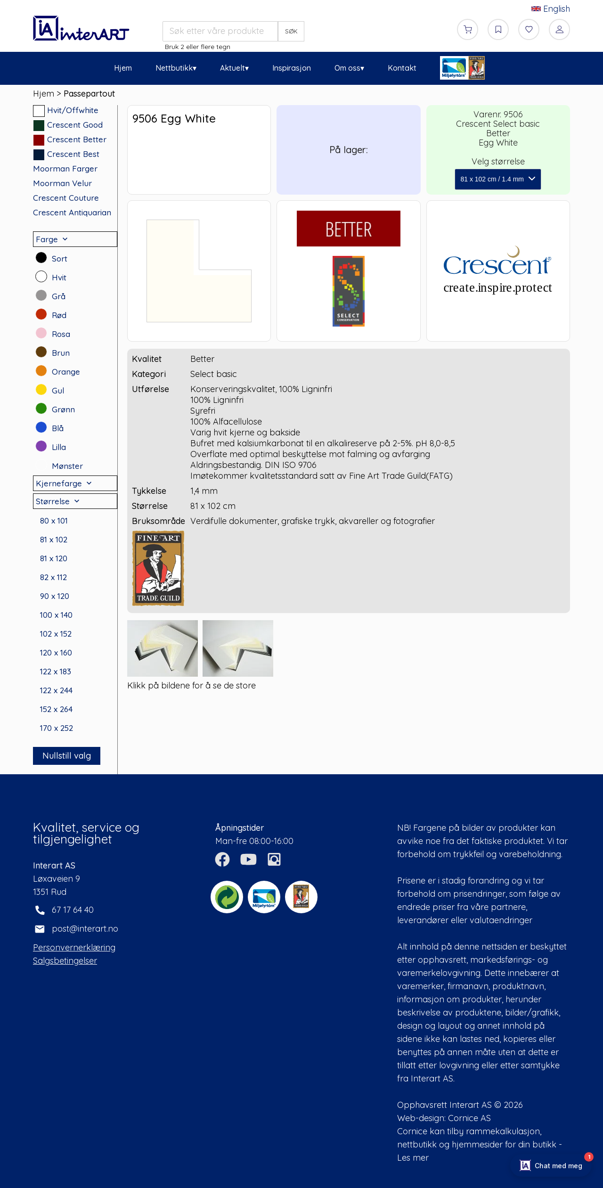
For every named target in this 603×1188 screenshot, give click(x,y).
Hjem (123, 68)
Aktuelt (232, 68)
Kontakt (402, 68)
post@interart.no (85, 928)
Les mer (413, 1157)
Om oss (347, 68)
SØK (291, 31)
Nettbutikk (174, 68)
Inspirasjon (291, 68)
